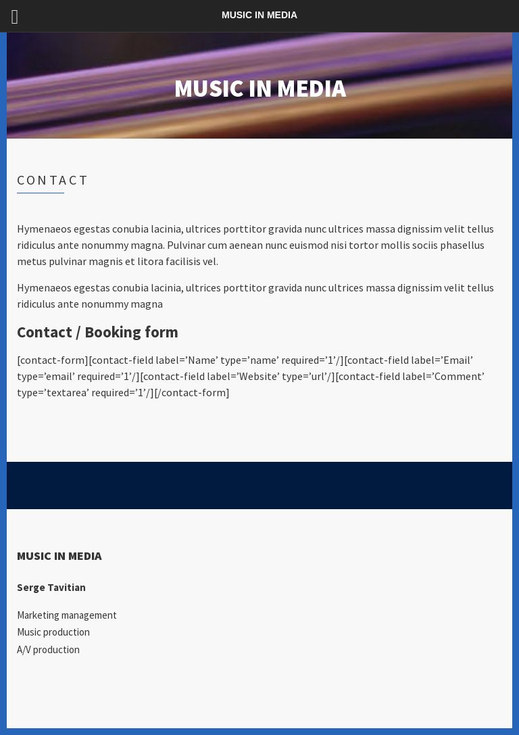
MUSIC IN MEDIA (259, 88)
